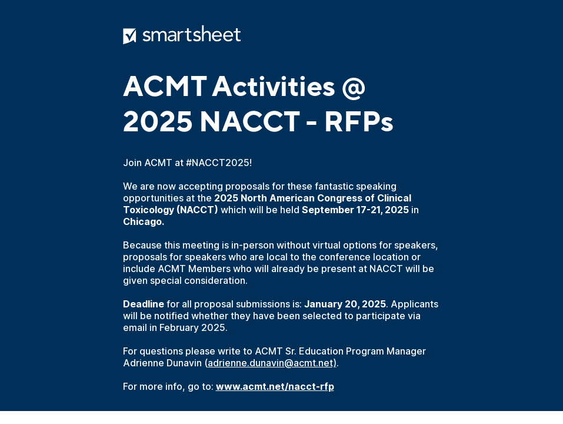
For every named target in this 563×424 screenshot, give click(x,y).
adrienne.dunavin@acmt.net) (272, 363)
